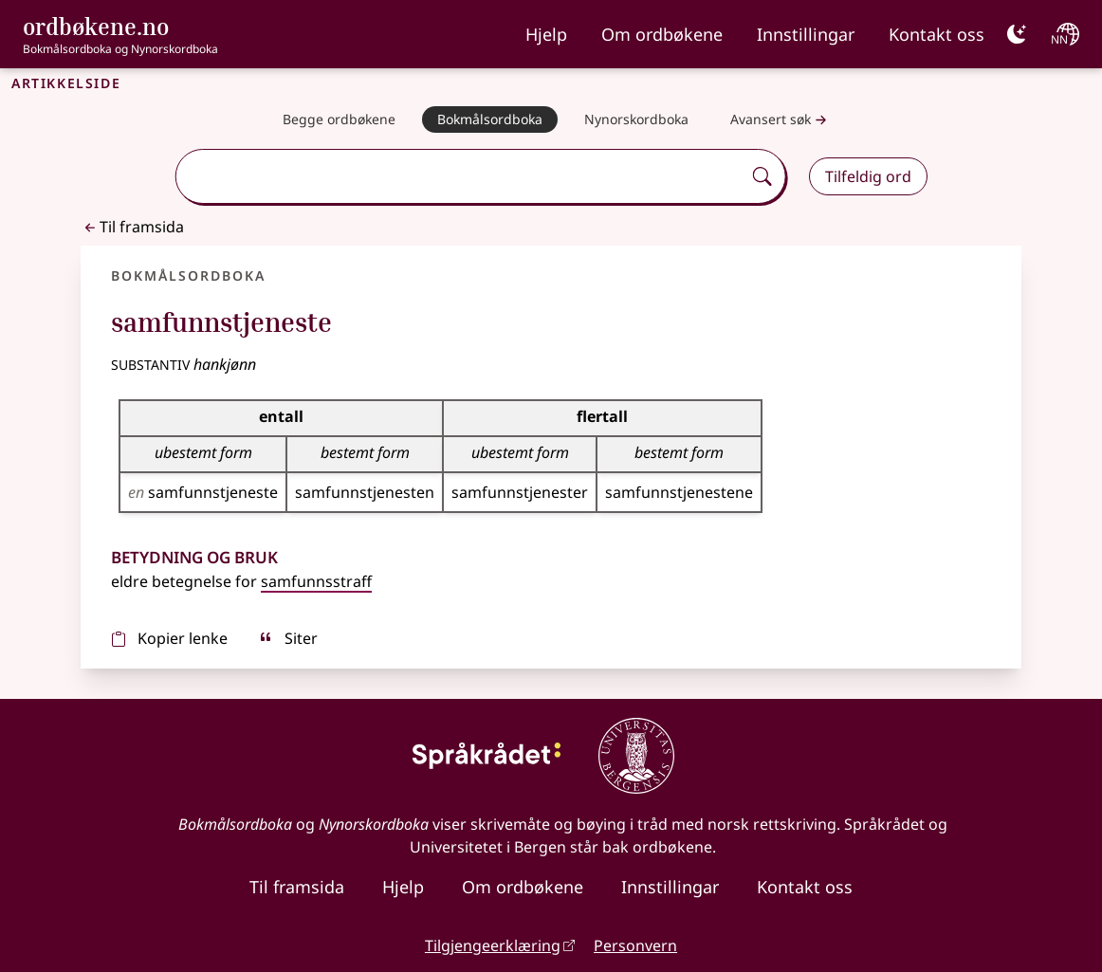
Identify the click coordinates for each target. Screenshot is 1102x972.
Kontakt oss (936, 34)
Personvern (635, 945)
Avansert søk (780, 120)
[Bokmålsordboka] (490, 119)
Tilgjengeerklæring (492, 945)
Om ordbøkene (662, 34)
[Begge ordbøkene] (339, 119)
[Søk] (762, 176)
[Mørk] (1016, 34)
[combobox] (460, 176)
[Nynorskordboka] (636, 119)
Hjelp (546, 34)
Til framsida (132, 226)
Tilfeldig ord (868, 176)
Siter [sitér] (288, 638)
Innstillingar (805, 34)
